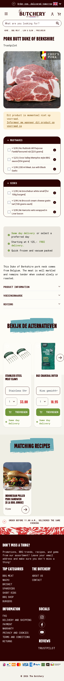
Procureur (40, 30)
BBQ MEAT (8, 575)
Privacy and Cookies (16, 632)
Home (6, 30)
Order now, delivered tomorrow (34, 3)
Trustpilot (10, 45)
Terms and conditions (16, 637)
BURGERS (7, 601)
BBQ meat (15, 30)
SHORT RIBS (9, 592)
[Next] (60, 358)
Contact (37, 580)
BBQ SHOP (8, 597)
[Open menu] (6, 14)
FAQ (5, 615)
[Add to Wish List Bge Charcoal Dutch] (38, 346)
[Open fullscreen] (32, 79)
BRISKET (7, 584)
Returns (7, 641)
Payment (7, 624)
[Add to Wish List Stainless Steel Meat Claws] (7, 346)
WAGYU (6, 580)
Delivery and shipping (17, 620)
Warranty (8, 628)
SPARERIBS (9, 588)
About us (37, 575)
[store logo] (30, 13)
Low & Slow (28, 30)
